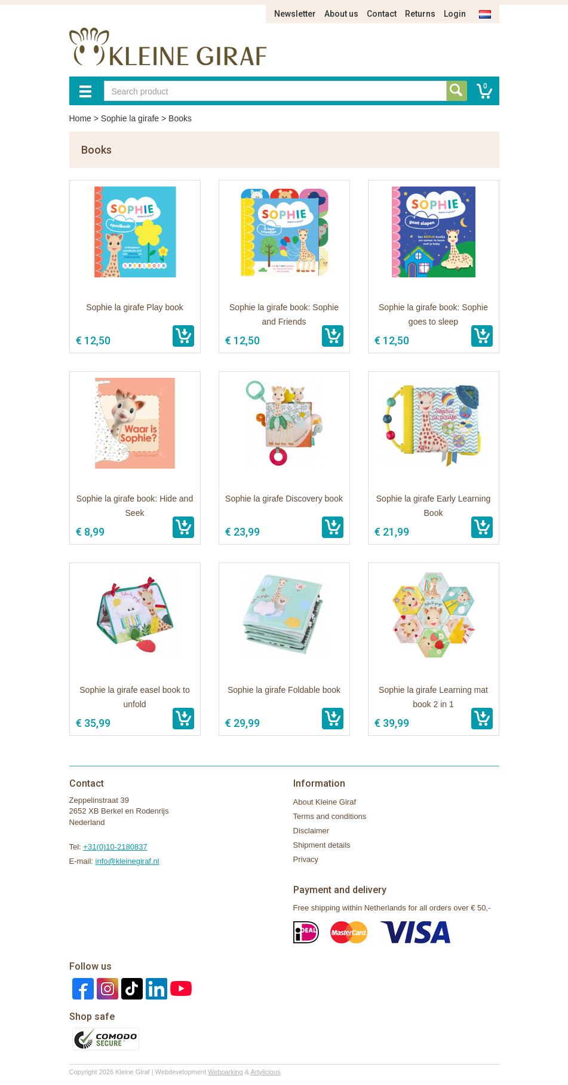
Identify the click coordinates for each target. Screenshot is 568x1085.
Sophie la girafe (130, 118)
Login (455, 14)
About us (341, 14)
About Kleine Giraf (325, 801)
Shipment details (322, 845)
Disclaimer (311, 830)
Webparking (225, 1071)
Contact (382, 14)
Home (80, 118)
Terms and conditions (330, 816)
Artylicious (265, 1071)
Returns (420, 14)
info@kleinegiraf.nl (127, 861)
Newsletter (295, 14)
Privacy (306, 859)
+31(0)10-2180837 (115, 846)
